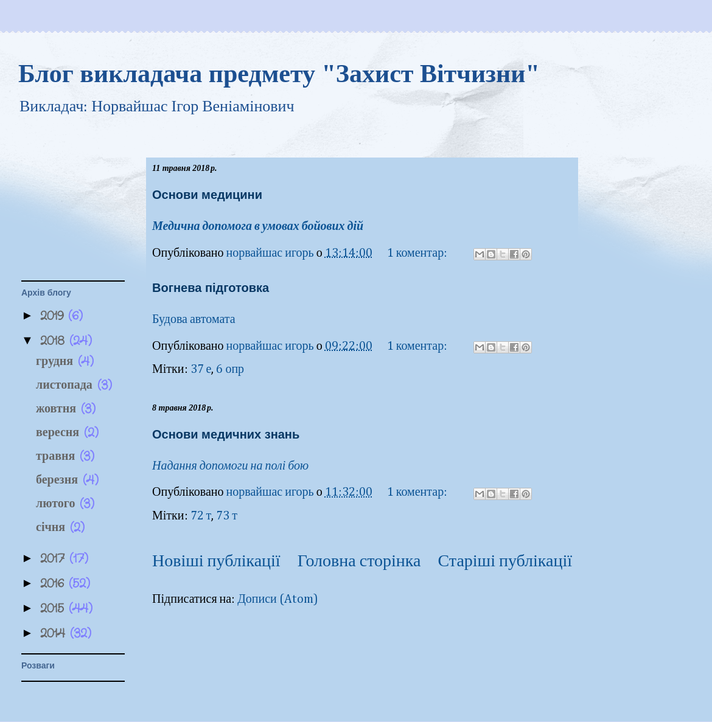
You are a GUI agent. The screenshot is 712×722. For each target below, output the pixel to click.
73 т (226, 516)
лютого (58, 504)
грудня (57, 361)
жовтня (58, 409)
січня (53, 527)
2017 (54, 559)
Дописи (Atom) (277, 599)
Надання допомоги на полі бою (230, 466)
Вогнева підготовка (210, 287)
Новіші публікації (216, 561)
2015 (54, 608)
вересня (60, 433)
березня (59, 480)
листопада (66, 385)
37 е (201, 369)
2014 (55, 633)
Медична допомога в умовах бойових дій (259, 226)
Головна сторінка (359, 561)
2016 (54, 583)
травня (58, 456)
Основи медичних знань (225, 434)
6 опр (230, 369)
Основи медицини (207, 194)
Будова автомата (194, 319)
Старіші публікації (505, 561)
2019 (54, 316)
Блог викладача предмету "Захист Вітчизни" (279, 74)
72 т (201, 516)
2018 (54, 341)
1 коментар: (418, 253)
